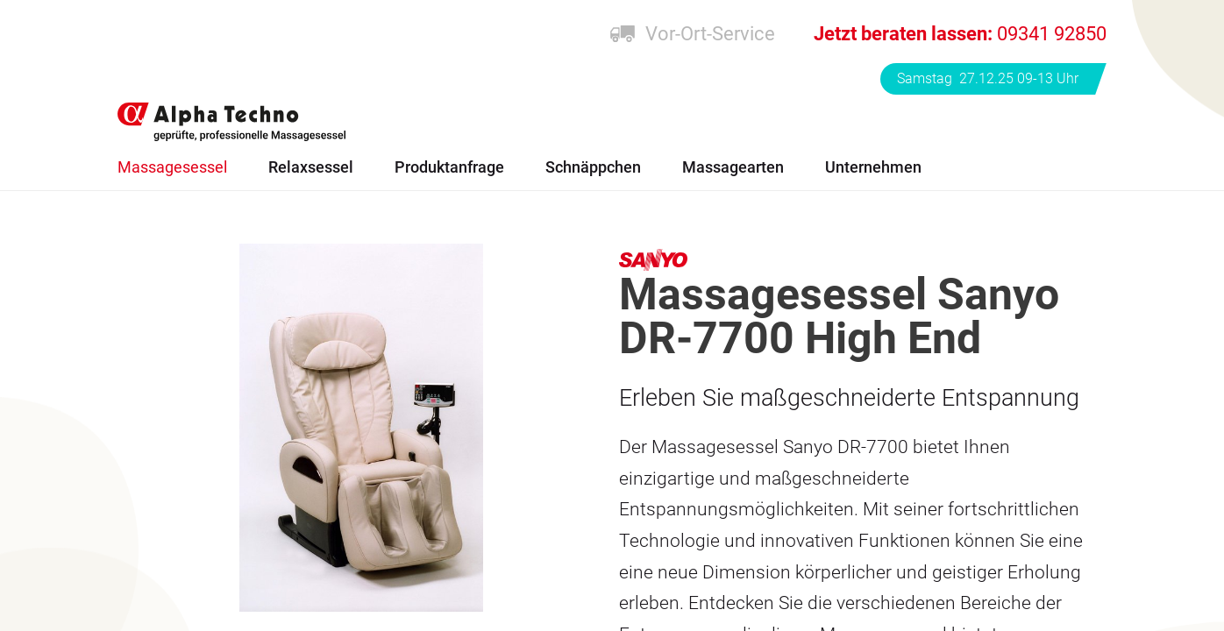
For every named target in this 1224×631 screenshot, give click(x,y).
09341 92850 (960, 34)
